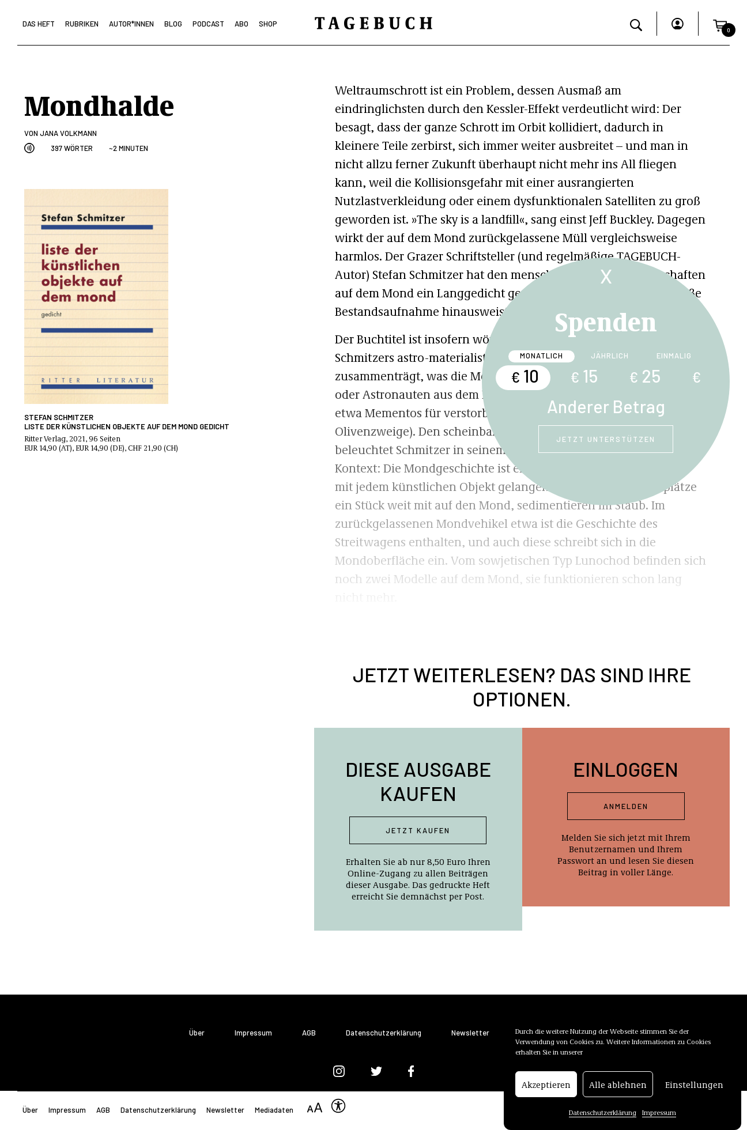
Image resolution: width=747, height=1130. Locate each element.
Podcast (208, 23)
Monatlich (541, 355)
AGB (309, 1033)
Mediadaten (274, 1109)
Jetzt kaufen (418, 830)
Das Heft (38, 23)
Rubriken (82, 23)
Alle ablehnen (618, 1087)
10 (525, 375)
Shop (268, 23)
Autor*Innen (131, 23)
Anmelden (625, 806)
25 (645, 375)
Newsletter (470, 1033)
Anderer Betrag (606, 406)
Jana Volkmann (68, 133)
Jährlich (610, 355)
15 (584, 375)
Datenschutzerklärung (602, 1115)
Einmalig (674, 355)
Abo (241, 23)
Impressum (659, 1115)
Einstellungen (694, 1087)
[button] (720, 24)
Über (197, 1033)
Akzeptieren (546, 1087)
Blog (173, 23)
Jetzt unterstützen (605, 439)
